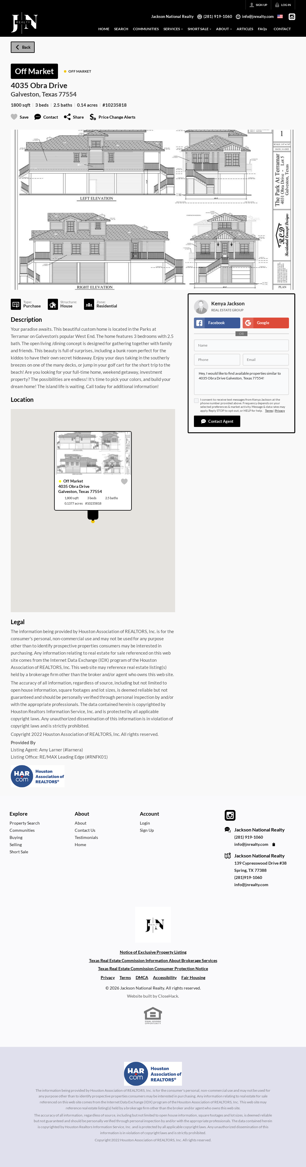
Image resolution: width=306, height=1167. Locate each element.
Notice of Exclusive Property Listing (153, 952)
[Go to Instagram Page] (292, 16)
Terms (269, 410)
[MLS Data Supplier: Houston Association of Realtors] (153, 1073)
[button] (217, 421)
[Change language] (280, 16)
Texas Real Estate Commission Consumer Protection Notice (153, 968)
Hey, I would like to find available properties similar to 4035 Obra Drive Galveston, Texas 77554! (241, 381)
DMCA (142, 977)
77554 (67, 94)
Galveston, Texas (34, 94)
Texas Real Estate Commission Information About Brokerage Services (153, 960)
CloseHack (168, 995)
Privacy (280, 410)
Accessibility (165, 977)
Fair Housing (193, 977)
